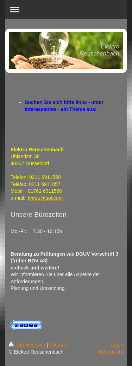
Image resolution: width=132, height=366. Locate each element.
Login (117, 345)
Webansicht (110, 352)
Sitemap (58, 345)
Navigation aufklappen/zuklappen (66, 9)
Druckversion (27, 345)
